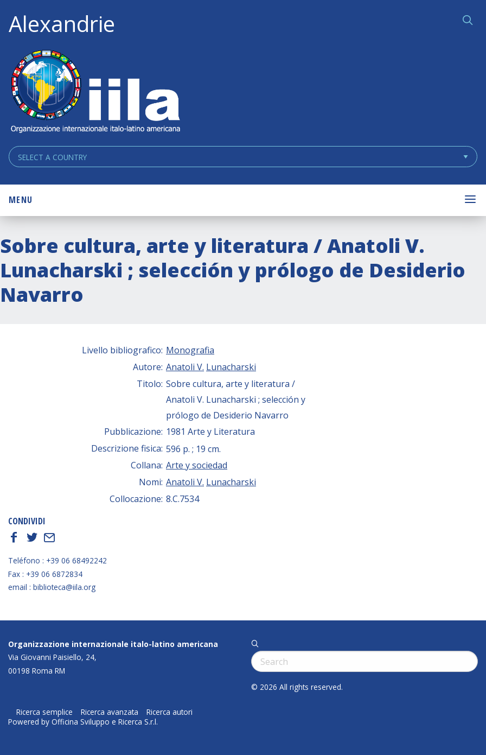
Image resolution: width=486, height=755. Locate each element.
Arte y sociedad (196, 465)
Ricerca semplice (44, 712)
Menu (21, 200)
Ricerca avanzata (109, 712)
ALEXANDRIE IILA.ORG (95, 92)
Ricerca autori (169, 712)
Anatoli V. (185, 367)
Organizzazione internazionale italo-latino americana (113, 644)
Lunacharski (231, 367)
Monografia (190, 350)
